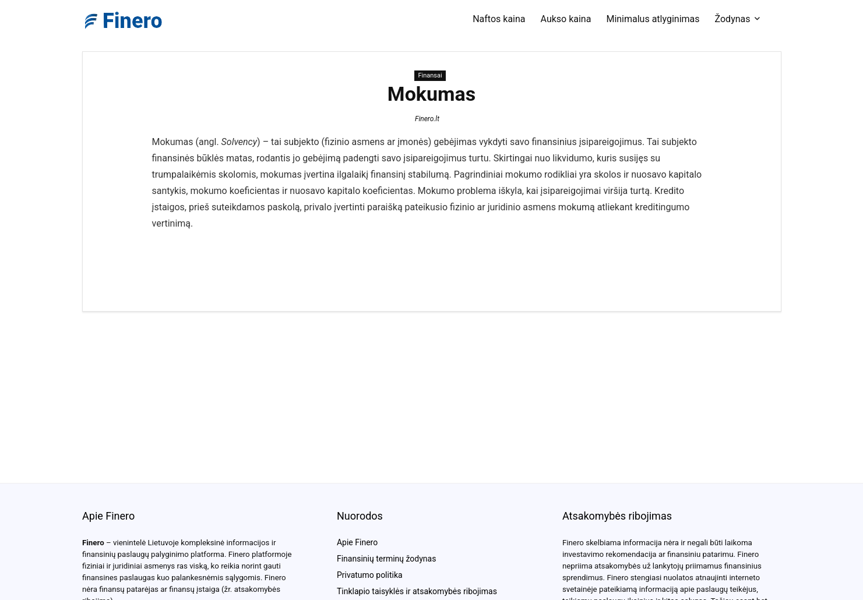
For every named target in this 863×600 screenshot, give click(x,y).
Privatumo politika (370, 575)
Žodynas (733, 18)
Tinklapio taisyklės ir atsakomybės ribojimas (417, 591)
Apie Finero (357, 542)
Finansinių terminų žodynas (386, 558)
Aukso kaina (566, 18)
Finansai (430, 75)
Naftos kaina (499, 18)
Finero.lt (427, 119)
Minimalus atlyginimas (652, 18)
